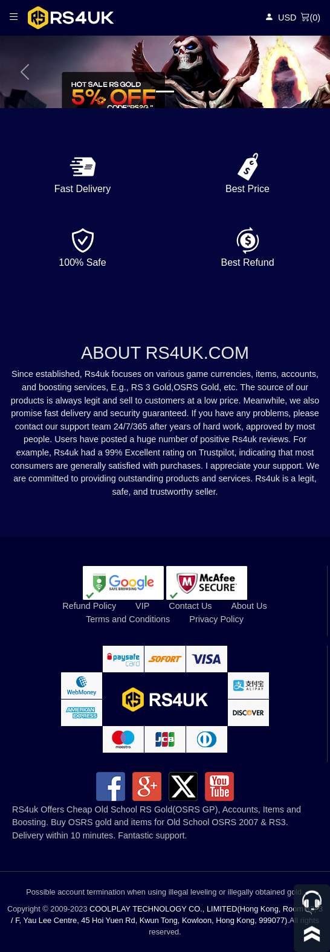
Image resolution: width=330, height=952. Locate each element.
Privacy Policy (216, 619)
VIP (142, 606)
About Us (249, 606)
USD (287, 17)
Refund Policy (89, 606)
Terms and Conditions (128, 619)
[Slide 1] (165, 91)
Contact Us (190, 606)
